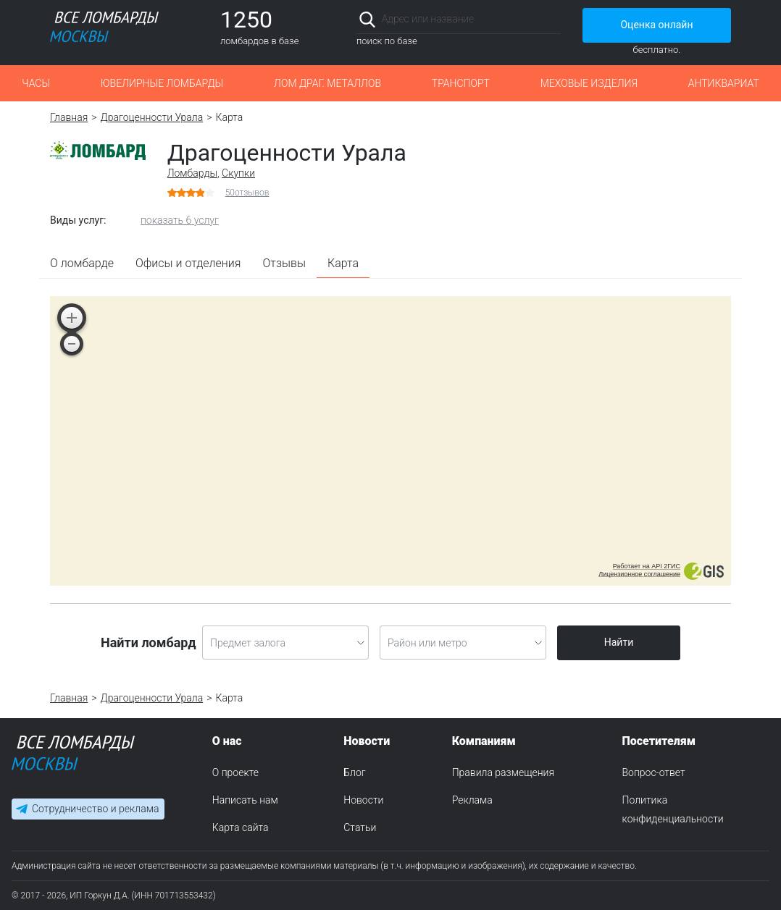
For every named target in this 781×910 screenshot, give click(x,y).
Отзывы (284, 263)
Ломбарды (192, 173)
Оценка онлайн (656, 24)
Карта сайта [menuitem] (240, 827)
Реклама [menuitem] (472, 800)
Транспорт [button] (461, 83)
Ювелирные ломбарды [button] (162, 83)
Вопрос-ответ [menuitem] (653, 772)
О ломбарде (82, 263)
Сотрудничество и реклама (95, 808)
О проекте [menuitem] (235, 772)
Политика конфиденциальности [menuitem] (673, 809)
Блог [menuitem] (354, 772)
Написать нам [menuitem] (245, 800)
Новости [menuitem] (363, 800)
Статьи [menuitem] (359, 827)
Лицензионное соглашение (639, 574)
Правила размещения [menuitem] (503, 772)
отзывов (247, 193)
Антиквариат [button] (723, 83)
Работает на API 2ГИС (646, 566)
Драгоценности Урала (152, 117)
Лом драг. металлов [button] (327, 83)
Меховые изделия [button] (589, 83)
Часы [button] (36, 83)
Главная (69, 117)
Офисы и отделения (188, 263)
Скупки (238, 173)
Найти (619, 642)
